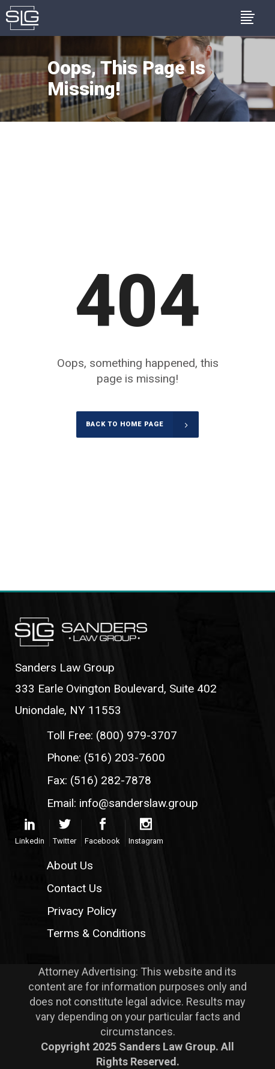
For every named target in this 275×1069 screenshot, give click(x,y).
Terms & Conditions (96, 933)
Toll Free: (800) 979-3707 (112, 735)
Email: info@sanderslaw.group (122, 803)
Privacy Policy (81, 911)
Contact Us (74, 888)
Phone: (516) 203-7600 (106, 757)
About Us (70, 865)
